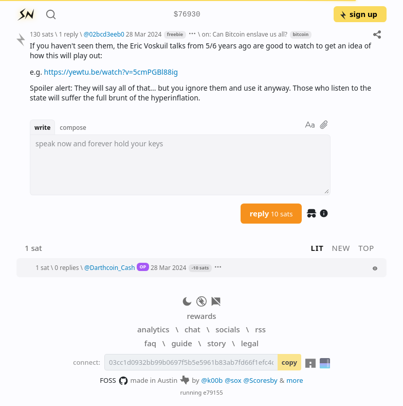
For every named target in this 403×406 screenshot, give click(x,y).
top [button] (366, 248)
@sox (233, 380)
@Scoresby (261, 380)
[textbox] (180, 165)
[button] (199, 267)
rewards (201, 316)
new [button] (341, 248)
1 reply (68, 34)
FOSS (114, 381)
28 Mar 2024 (143, 34)
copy (289, 362)
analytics (153, 329)
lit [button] (317, 248)
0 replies (66, 267)
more (294, 380)
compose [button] (73, 127)
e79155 (213, 392)
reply (271, 213)
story (216, 343)
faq (150, 343)
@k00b (212, 380)
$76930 (187, 15)
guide (181, 343)
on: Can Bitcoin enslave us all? (244, 34)
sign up (358, 14)
